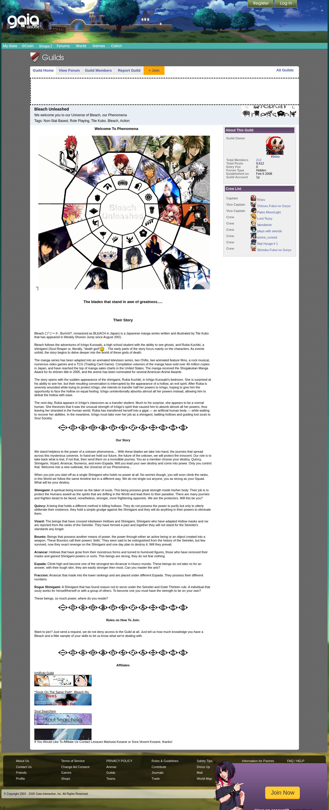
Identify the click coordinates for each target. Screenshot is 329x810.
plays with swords (266, 231)
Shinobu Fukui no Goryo (271, 250)
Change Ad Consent (75, 767)
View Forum (69, 70)
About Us (22, 761)
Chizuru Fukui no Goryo (271, 206)
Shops (45, 46)
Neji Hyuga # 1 (264, 243)
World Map (204, 778)
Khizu (258, 199)
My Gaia (10, 45)
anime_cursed (264, 237)
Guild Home (43, 70)
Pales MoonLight (266, 212)
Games (98, 45)
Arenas (111, 767)
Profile (20, 778)
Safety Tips (205, 761)
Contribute (159, 767)
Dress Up (203, 767)
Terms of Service (73, 761)
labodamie (261, 224)
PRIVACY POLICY (119, 761)
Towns (110, 778)
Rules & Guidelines (165, 761)
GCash (28, 45)
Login (285, 4)
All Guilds (285, 70)
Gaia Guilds (47, 57)
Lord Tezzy (261, 218)
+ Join (154, 70)
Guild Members (98, 70)
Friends (21, 772)
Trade (156, 778)
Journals (158, 772)
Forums (63, 45)
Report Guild (129, 70)
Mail (200, 772)
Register (260, 4)
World (81, 45)
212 (258, 160)
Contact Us (24, 767)
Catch (116, 45)
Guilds (110, 772)
